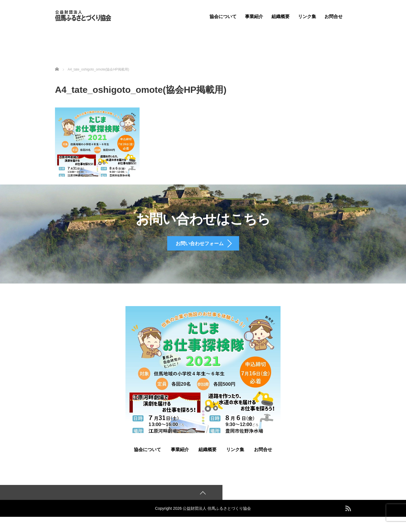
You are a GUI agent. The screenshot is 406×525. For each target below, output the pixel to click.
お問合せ (334, 16)
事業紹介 (254, 16)
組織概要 (281, 16)
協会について (223, 16)
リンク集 (307, 16)
